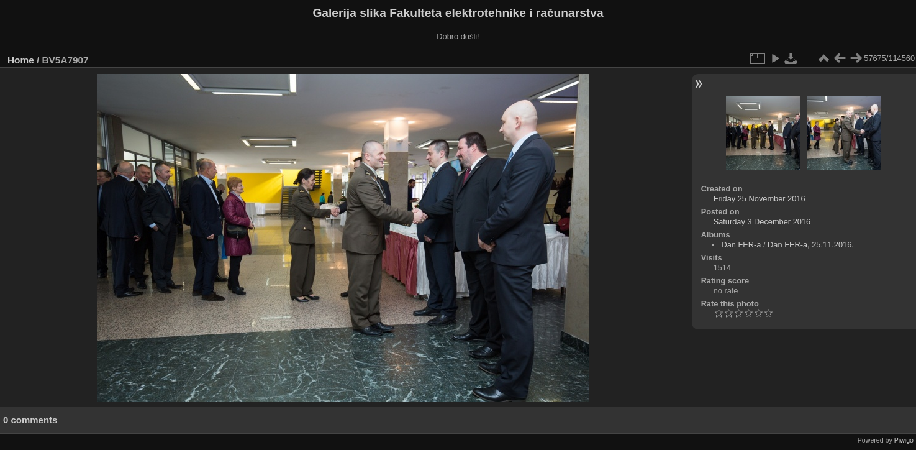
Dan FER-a (741, 244)
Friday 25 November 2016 (759, 198)
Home (20, 60)
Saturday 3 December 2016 (762, 221)
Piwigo (904, 440)
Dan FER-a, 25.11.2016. (811, 244)
